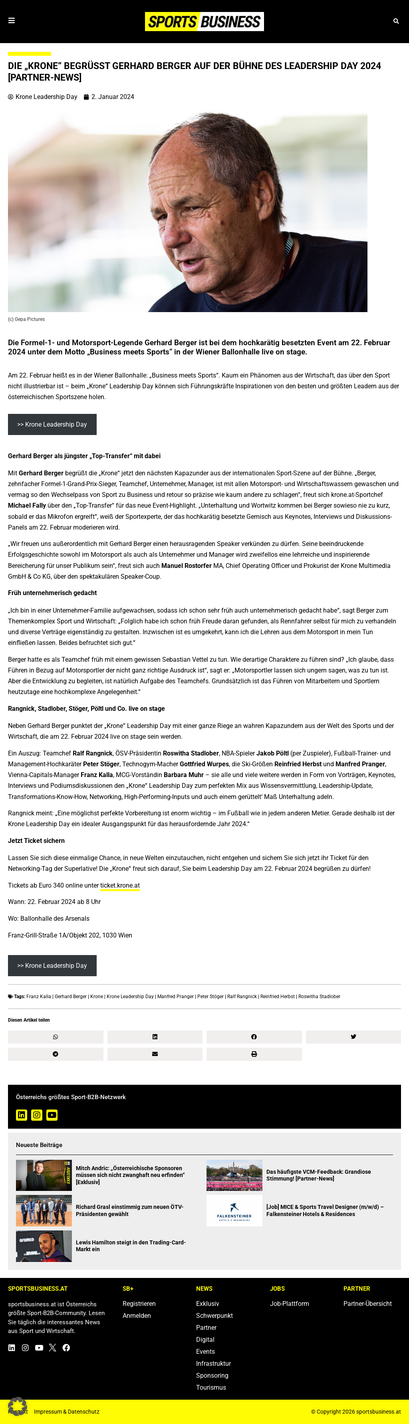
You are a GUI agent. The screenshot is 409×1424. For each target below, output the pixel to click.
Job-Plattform (289, 1303)
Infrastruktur (213, 1363)
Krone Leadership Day (130, 996)
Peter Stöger (210, 996)
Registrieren (139, 1303)
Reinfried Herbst (277, 996)
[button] (396, 21)
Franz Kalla (38, 996)
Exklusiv (207, 1303)
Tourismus (211, 1387)
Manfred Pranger (175, 996)
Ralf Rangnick (242, 996)
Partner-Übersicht (367, 1303)
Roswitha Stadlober (319, 996)
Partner (206, 1327)
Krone (96, 996)
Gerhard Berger (71, 996)
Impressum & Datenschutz (66, 1411)
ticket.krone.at (120, 885)
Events (205, 1351)
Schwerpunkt (214, 1315)
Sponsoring (212, 1375)
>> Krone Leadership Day (52, 424)
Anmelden (137, 1315)
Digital (205, 1339)
